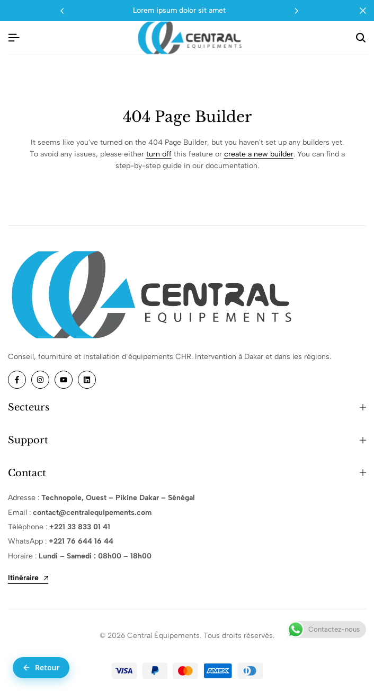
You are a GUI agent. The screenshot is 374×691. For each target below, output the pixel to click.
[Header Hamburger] (14, 38)
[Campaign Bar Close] (363, 10)
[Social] (17, 380)
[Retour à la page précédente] (41, 667)
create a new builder (258, 154)
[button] (296, 10)
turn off (159, 154)
